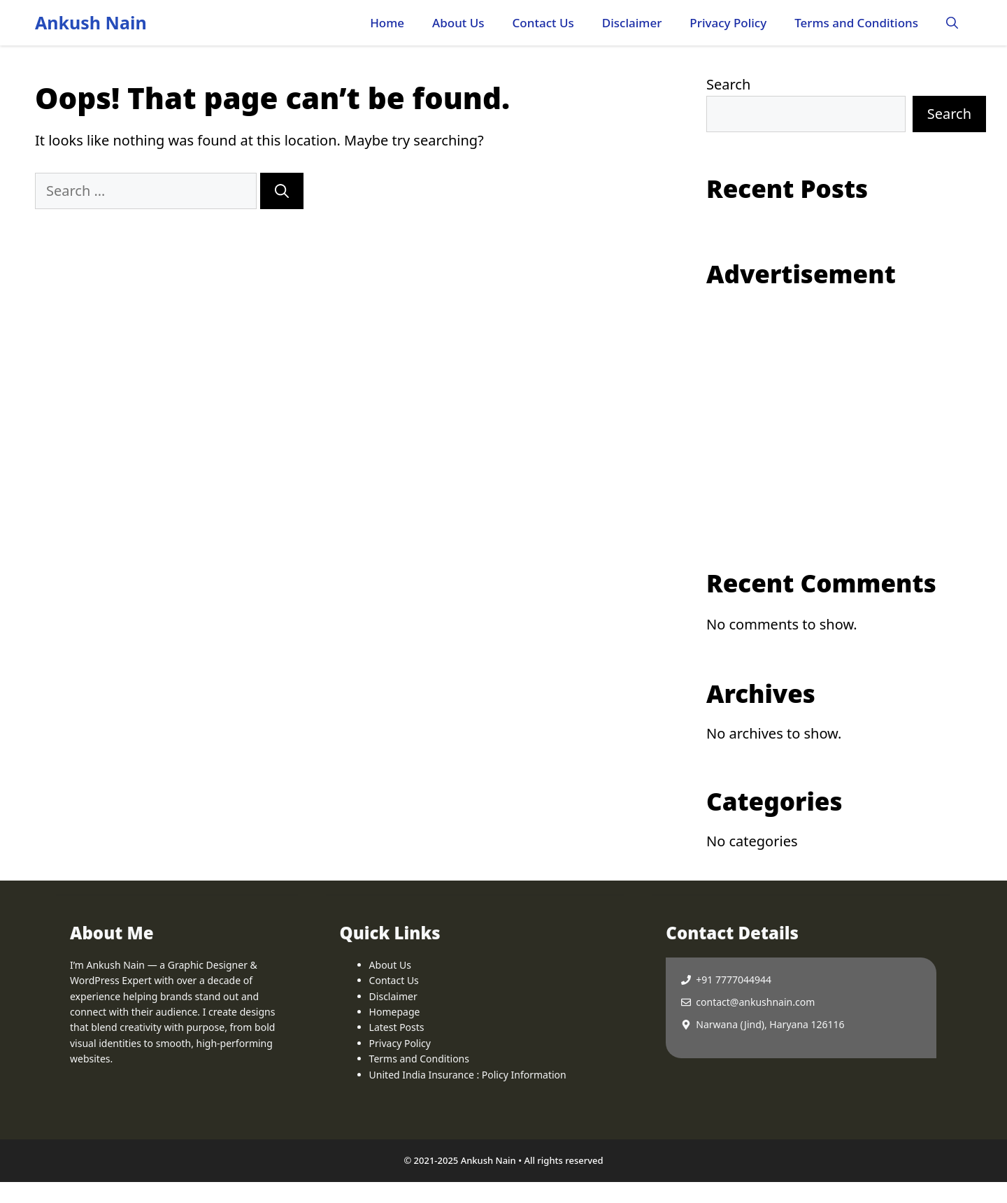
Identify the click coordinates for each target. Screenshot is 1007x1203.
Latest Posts (396, 1027)
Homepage (394, 1011)
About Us (458, 23)
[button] (952, 22)
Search (728, 84)
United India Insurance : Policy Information (467, 1074)
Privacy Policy (728, 23)
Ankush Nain (91, 22)
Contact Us (543, 23)
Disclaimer (632, 23)
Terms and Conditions (856, 23)
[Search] (281, 191)
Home (387, 23)
